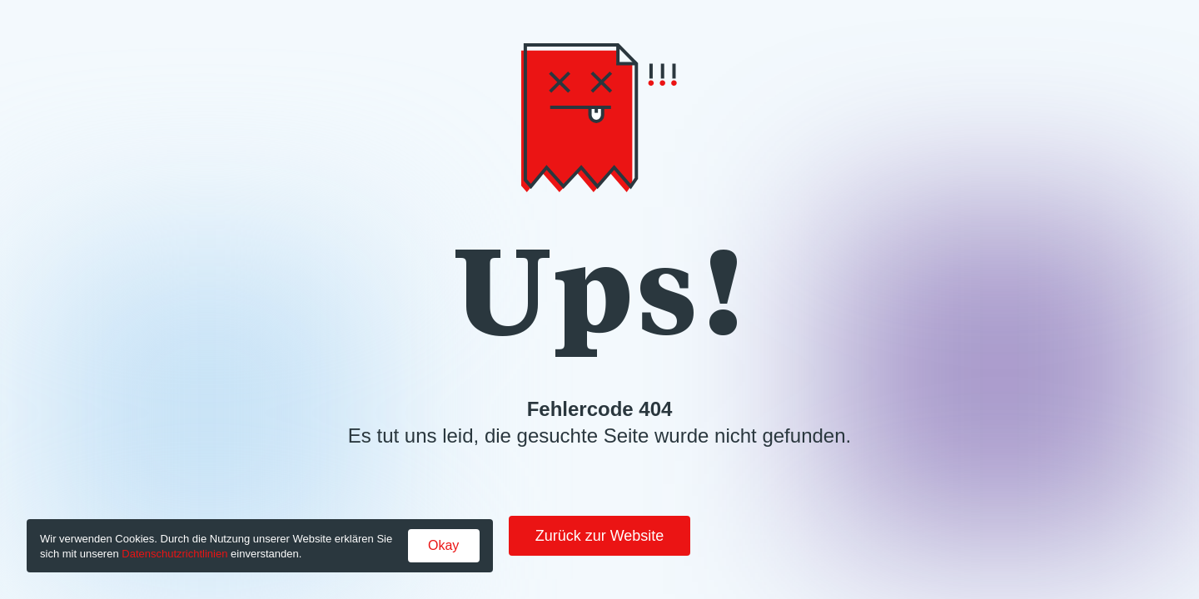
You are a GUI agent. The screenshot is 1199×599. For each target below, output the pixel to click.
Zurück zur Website (599, 535)
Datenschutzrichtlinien (174, 553)
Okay (443, 545)
